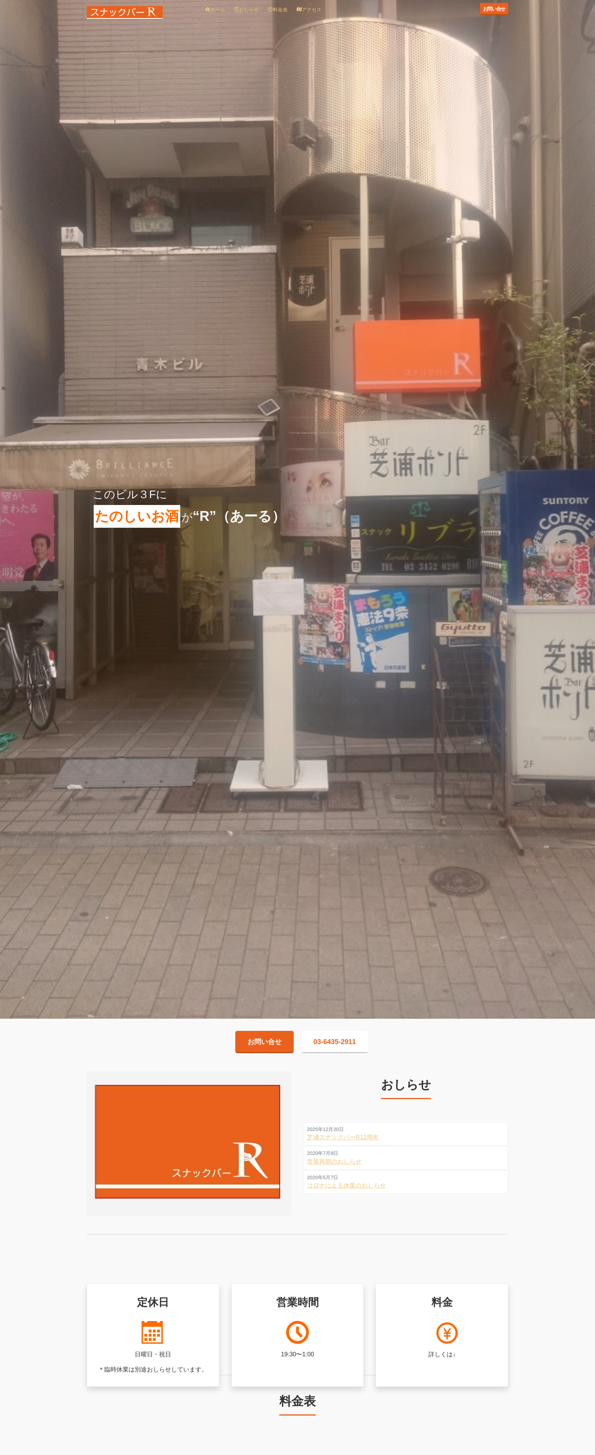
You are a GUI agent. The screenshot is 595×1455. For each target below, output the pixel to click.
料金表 (278, 10)
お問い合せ (494, 9)
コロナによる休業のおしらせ (346, 1185)
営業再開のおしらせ (334, 1161)
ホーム (215, 10)
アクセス (309, 10)
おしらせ (246, 10)
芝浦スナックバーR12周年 (343, 1137)
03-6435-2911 (334, 1042)
